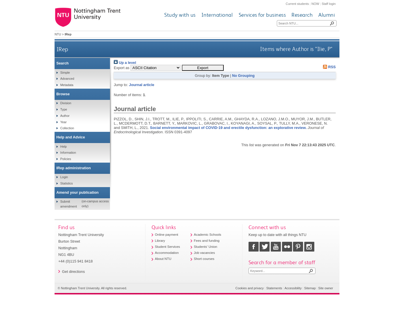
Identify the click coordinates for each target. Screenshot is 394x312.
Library (160, 240)
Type (63, 109)
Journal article (141, 85)
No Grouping (243, 75)
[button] (203, 68)
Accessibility (293, 288)
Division (65, 103)
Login (64, 177)
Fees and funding (207, 240)
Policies (65, 159)
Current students (297, 3)
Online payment (166, 234)
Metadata (66, 85)
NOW (315, 3)
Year (63, 122)
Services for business (262, 15)
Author (65, 115)
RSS (328, 67)
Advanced (67, 78)
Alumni (326, 15)
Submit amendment (68, 204)
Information (68, 152)
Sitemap (310, 288)
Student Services (167, 246)
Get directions (73, 271)
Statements (274, 288)
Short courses (204, 258)
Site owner (325, 288)
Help (63, 146)
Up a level (125, 62)
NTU (58, 34)
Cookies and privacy (250, 288)
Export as (121, 68)
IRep (62, 49)
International (217, 15)
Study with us (180, 15)
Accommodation (167, 252)
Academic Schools (207, 234)
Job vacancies (204, 252)
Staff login (329, 3)
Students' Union (205, 246)
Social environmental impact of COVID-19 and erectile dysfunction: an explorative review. (228, 127)
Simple (65, 72)
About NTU (163, 258)
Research (302, 15)
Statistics (66, 183)
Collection (67, 128)
